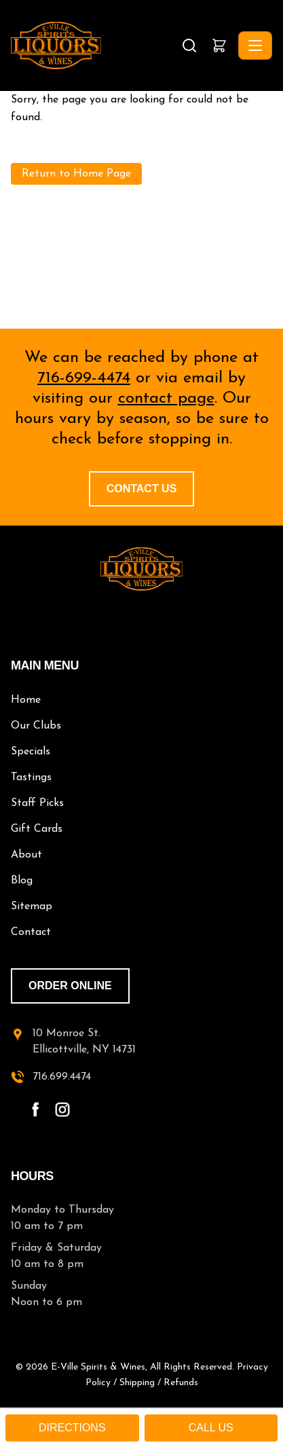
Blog (22, 880)
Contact (31, 932)
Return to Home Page (76, 173)
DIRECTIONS (72, 1427)
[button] (219, 45)
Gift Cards (36, 829)
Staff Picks (37, 803)
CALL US (211, 1427)
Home (26, 700)
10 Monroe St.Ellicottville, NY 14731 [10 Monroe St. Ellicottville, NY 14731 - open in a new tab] (84, 1041)
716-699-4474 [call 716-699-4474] (83, 378)
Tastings (31, 777)
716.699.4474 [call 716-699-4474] (62, 1076)
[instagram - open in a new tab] (62, 1109)
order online (70, 985)
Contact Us (142, 488)
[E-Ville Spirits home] (141, 569)
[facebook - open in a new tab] (35, 1109)
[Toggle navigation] (255, 45)
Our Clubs (36, 725)
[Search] (189, 45)
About (26, 854)
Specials (30, 751)
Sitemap (31, 906)
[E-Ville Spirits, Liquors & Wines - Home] (94, 45)
